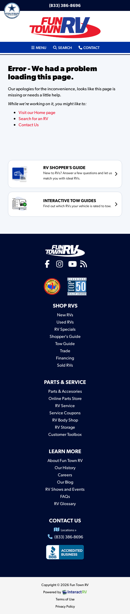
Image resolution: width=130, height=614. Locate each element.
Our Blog (65, 482)
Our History (65, 467)
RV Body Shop (65, 420)
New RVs (65, 314)
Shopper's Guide (65, 336)
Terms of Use (65, 599)
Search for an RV (33, 118)
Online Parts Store (65, 398)
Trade (65, 350)
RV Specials (65, 329)
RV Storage (65, 427)
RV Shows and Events (65, 489)
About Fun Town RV (65, 460)
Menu (40, 47)
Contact (89, 47)
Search (62, 47)
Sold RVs (65, 365)
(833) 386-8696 (65, 5)
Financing (65, 358)
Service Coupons (65, 412)
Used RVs (65, 322)
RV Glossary (65, 503)
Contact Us (29, 124)
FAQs (65, 496)
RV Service (65, 405)
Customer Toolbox (65, 434)
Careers (65, 474)
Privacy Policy (65, 606)
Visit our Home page (37, 112)
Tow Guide (65, 343)
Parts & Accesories (65, 391)
